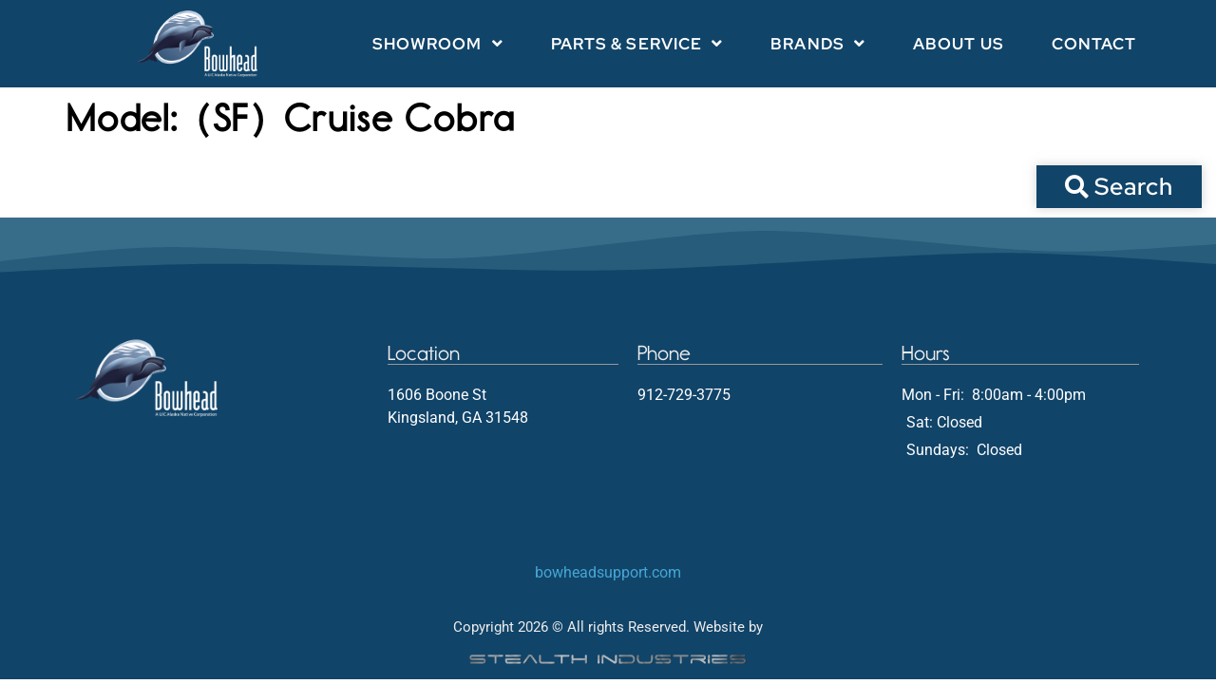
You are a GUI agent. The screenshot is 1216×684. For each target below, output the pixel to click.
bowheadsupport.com (608, 572)
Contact (1094, 43)
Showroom (438, 43)
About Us (958, 43)
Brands (817, 43)
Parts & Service (637, 43)
